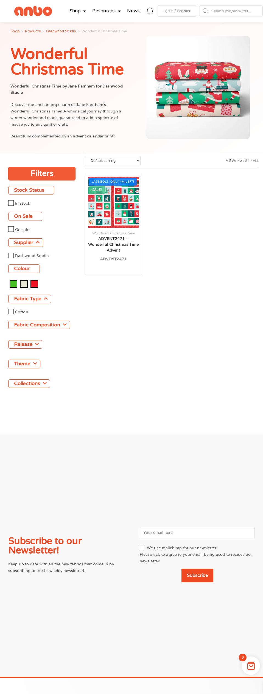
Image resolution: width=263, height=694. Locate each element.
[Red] (34, 283)
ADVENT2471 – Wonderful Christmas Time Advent (113, 244)
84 (247, 161)
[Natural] (24, 283)
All (256, 161)
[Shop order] (113, 160)
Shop (14, 31)
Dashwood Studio (61, 31)
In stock (22, 203)
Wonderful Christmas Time (113, 233)
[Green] (13, 283)
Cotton (21, 311)
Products (33, 31)
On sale (22, 229)
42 (240, 161)
